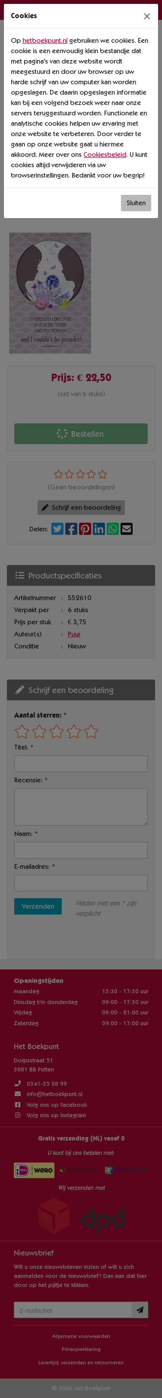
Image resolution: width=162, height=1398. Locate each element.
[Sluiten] (147, 16)
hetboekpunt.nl (44, 40)
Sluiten (136, 203)
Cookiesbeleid (104, 154)
